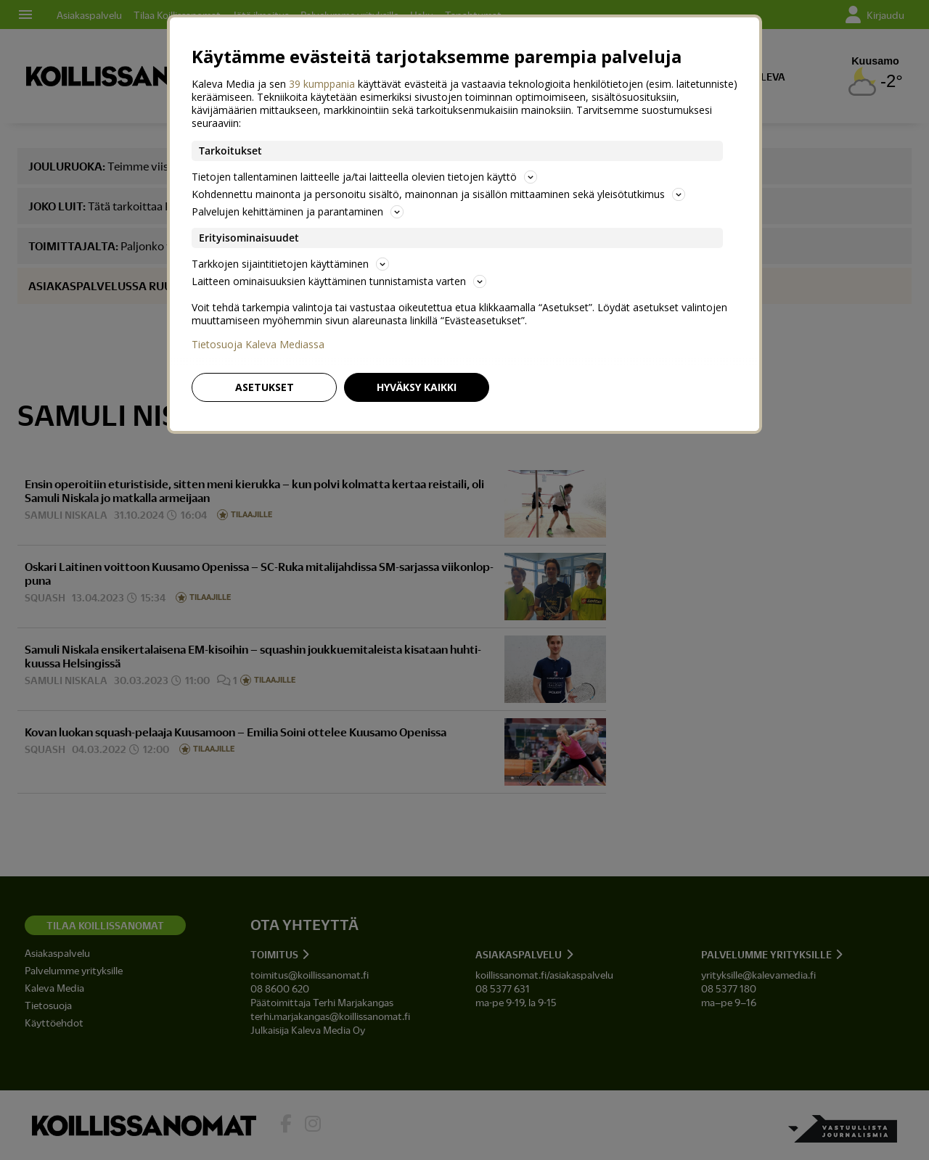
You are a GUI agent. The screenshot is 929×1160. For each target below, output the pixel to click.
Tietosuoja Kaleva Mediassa (258, 344)
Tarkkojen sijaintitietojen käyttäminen (290, 264)
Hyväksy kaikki (417, 387)
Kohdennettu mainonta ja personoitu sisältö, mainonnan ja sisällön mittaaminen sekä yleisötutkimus (438, 194)
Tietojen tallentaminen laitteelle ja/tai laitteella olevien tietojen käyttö (364, 177)
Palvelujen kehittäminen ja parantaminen (298, 211)
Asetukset (264, 387)
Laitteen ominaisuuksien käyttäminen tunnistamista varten (339, 281)
